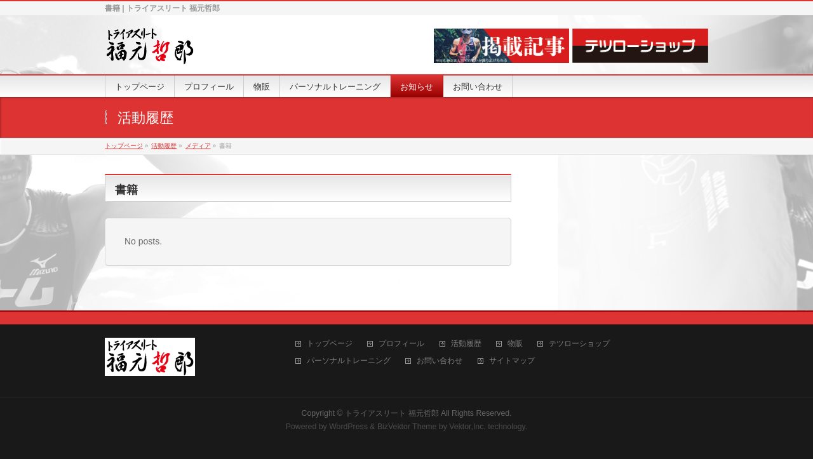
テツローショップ (579, 344)
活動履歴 (466, 344)
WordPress (348, 426)
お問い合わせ (439, 361)
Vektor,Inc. (467, 426)
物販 (515, 344)
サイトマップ (512, 361)
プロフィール (401, 344)
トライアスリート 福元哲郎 (391, 413)
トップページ (330, 344)
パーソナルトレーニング (349, 361)
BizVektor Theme (407, 426)
